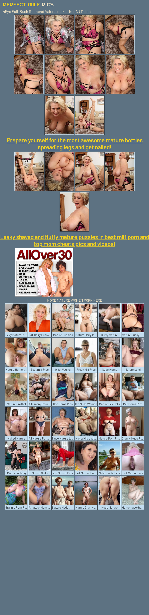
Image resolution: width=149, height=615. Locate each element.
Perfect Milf (28, 4)
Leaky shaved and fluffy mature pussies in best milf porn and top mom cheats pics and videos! (74, 240)
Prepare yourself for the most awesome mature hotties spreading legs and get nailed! (75, 144)
